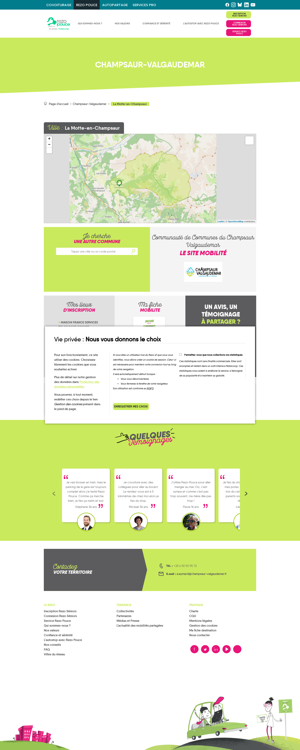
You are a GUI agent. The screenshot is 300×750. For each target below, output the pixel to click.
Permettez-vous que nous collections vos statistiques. (213, 354)
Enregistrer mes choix (131, 406)
